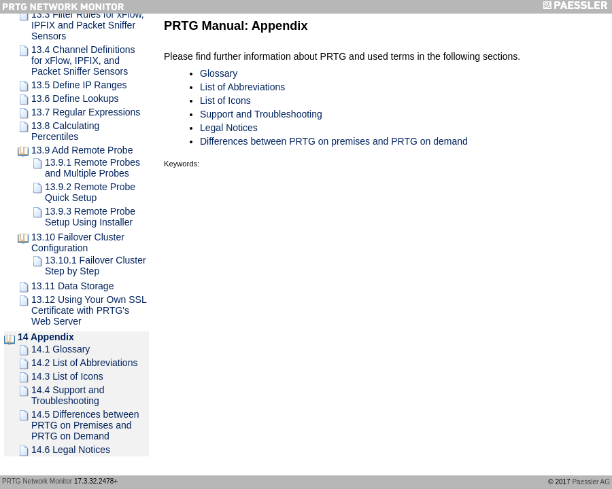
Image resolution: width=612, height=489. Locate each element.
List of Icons (225, 100)
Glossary (218, 73)
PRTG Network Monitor (37, 481)
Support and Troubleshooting (261, 114)
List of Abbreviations (242, 87)
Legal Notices (229, 127)
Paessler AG (591, 482)
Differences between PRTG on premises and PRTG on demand (334, 141)
